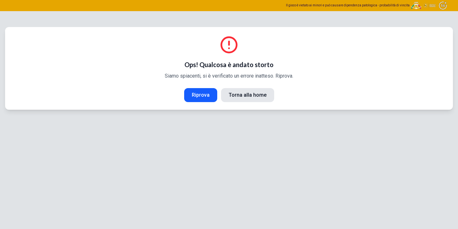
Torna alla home (248, 95)
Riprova (201, 95)
